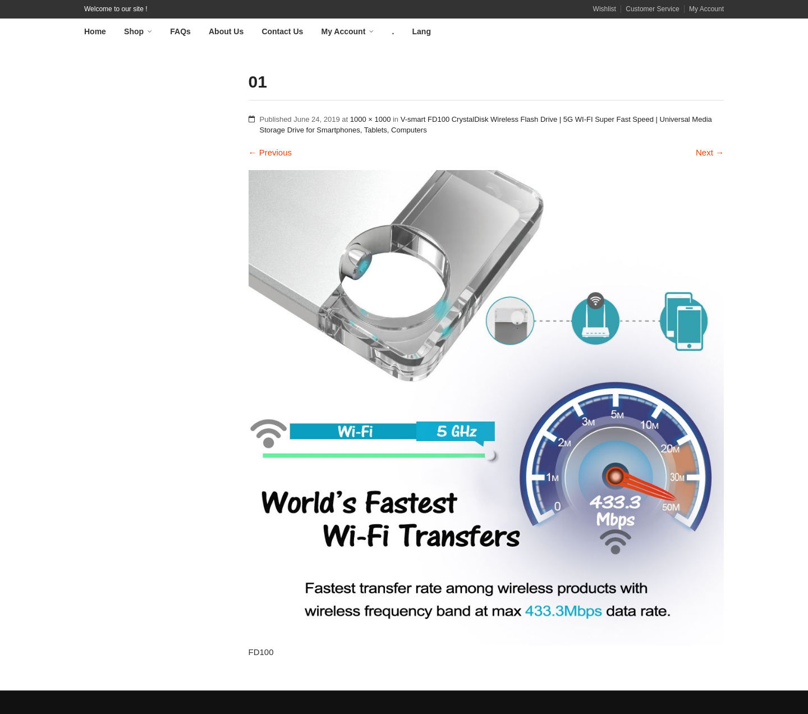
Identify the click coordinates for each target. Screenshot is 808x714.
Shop (134, 31)
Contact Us (282, 31)
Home (95, 31)
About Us (226, 31)
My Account (706, 9)
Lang (421, 31)
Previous (270, 152)
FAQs (180, 31)
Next (710, 152)
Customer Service (652, 9)
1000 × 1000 (370, 119)
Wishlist (604, 9)
